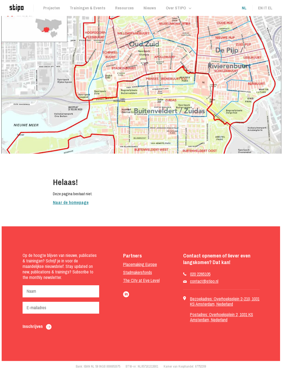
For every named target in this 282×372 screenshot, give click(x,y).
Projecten (51, 8)
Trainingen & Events (87, 8)
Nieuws (149, 8)
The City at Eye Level (141, 280)
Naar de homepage (71, 202)
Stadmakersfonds (137, 272)
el (270, 8)
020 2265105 (200, 274)
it (265, 8)
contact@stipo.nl (204, 281)
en (260, 8)
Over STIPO (176, 8)
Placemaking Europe (140, 264)
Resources (124, 8)
